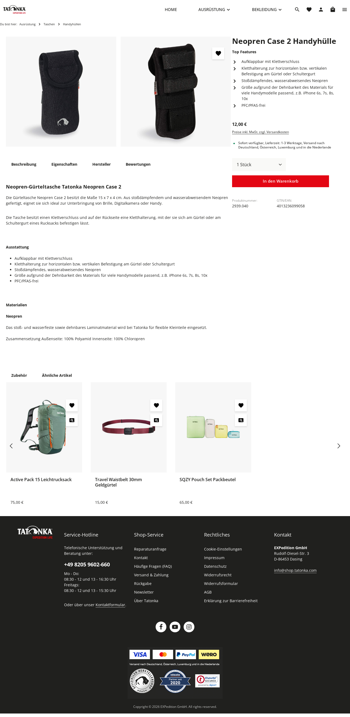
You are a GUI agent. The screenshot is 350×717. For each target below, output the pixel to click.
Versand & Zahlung (151, 580)
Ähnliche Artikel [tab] (57, 380)
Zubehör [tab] (19, 380)
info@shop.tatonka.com (295, 575)
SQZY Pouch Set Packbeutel (208, 485)
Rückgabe (143, 588)
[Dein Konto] (321, 12)
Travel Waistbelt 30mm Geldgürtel (118, 487)
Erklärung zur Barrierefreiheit (231, 606)
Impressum (214, 563)
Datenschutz (215, 571)
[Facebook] (161, 632)
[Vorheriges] (11, 451)
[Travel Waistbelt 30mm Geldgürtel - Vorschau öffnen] (156, 426)
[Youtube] (175, 632)
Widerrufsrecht (218, 580)
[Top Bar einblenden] (344, 12)
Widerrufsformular (221, 588)
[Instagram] (189, 632)
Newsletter (144, 597)
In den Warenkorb (280, 187)
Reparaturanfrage (150, 554)
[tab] (24, 169)
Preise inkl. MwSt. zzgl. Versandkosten (260, 137)
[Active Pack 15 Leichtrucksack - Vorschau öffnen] (72, 426)
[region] (118, 97)
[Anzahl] (259, 170)
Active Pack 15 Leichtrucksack (41, 485)
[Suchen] (297, 12)
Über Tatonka (146, 606)
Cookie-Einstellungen (223, 554)
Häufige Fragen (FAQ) (153, 571)
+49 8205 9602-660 (87, 569)
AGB (208, 597)
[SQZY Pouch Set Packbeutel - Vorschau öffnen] (241, 426)
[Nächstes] (338, 451)
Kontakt (141, 563)
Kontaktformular (110, 610)
